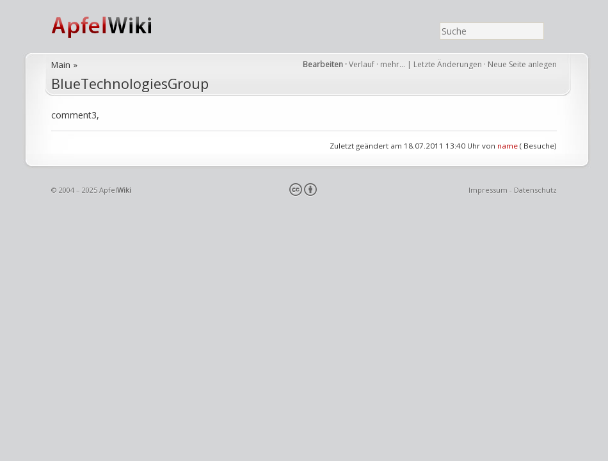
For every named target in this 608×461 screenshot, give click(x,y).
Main (60, 64)
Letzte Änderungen (447, 64)
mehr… (393, 64)
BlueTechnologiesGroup (130, 83)
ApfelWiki (115, 26)
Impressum (488, 190)
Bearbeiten (323, 64)
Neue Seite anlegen (522, 64)
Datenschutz (535, 190)
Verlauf (361, 64)
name (507, 145)
